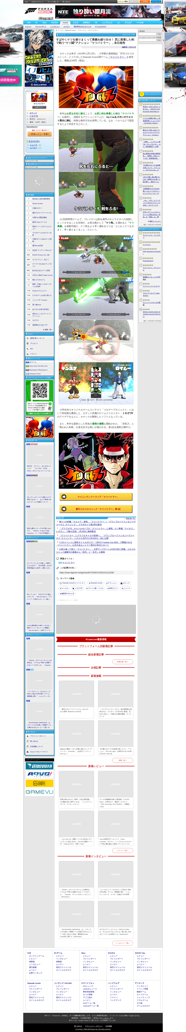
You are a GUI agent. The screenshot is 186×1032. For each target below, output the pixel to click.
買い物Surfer (36, 305)
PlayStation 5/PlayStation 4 (38, 370)
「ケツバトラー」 (117, 57)
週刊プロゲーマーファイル (42, 213)
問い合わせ (66, 2)
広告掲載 (108, 1026)
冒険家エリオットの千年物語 (151, 278)
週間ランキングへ (155, 221)
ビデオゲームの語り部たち (42, 295)
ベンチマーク (115, 1000)
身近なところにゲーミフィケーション (42, 315)
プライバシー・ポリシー (94, 1026)
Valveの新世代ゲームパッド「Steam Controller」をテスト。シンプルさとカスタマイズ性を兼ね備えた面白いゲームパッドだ (115, 841)
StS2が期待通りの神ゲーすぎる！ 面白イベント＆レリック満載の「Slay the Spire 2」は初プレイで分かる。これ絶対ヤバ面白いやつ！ (39, 628)
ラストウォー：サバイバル (151, 269)
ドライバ (33, 354)
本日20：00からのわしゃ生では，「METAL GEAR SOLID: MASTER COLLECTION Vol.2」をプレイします (151, 109)
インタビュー (55, 26)
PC (36, 22)
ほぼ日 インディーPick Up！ (42, 250)
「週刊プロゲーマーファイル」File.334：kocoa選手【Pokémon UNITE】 (74, 710)
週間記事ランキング (37, 338)
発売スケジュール (63, 967)
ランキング (156, 1)
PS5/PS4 (54, 22)
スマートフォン (87, 983)
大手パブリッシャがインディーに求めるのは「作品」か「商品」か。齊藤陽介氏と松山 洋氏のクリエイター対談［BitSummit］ (152, 214)
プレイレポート (40, 26)
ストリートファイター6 (151, 286)
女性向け (86, 22)
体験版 (32, 962)
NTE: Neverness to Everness (152, 252)
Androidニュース (90, 989)
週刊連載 (33, 967)
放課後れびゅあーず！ (40, 325)
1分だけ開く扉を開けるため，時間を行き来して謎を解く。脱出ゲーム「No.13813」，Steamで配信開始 (151, 179)
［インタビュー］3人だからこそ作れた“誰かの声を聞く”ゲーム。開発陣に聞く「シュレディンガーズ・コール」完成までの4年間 (39, 694)
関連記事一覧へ (131, 518)
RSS (26, 2)
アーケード (139, 983)
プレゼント (34, 343)
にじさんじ (147, 244)
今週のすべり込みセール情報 (42, 240)
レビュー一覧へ (122, 850)
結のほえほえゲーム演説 (41, 270)
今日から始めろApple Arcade (42, 275)
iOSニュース (88, 986)
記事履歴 (145, 1)
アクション (112, 583)
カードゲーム (142, 994)
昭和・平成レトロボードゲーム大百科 (42, 285)
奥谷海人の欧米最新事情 (41, 199)
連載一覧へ (49, 329)
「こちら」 (106, 1018)
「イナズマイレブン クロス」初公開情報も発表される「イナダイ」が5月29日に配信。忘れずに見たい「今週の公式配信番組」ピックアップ (115, 712)
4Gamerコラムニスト (39, 291)
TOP (29, 22)
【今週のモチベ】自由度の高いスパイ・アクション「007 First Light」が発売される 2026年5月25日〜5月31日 (115, 751)
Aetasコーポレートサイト (39, 752)
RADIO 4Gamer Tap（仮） (41, 255)
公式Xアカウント (38, 2)
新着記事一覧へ (122, 662)
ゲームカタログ (100, 26)
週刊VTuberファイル (39, 222)
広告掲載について (36, 746)
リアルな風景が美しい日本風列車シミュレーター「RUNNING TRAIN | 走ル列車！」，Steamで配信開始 (151, 120)
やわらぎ (67, 593)
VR (96, 22)
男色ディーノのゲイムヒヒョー (42, 228)
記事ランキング (35, 973)
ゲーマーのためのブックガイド (42, 265)
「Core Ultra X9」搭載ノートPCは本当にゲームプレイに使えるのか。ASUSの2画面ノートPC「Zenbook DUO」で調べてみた (76, 841)
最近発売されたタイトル (82, 26)
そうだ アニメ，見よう (40, 259)
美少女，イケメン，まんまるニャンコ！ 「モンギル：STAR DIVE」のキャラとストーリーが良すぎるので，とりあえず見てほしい (39, 468)
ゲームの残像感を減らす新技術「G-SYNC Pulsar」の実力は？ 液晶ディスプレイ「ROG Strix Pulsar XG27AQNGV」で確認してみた (114, 802)
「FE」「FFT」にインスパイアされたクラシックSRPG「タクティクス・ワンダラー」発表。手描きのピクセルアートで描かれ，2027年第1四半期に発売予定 (151, 202)
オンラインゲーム (36, 956)
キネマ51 (35, 320)
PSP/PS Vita (140, 953)
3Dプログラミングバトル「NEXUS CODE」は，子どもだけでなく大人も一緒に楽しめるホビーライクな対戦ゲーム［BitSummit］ (115, 931)
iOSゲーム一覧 (89, 1003)
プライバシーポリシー (38, 736)
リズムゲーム (142, 1000)
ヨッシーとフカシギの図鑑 (151, 304)
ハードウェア (107, 22)
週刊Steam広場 (37, 245)
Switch (65, 23)
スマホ (75, 22)
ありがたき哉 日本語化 (40, 309)
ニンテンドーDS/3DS (63, 983)
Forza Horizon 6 (148, 261)
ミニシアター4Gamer (39, 300)
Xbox (44, 22)
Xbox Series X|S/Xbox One (39, 366)
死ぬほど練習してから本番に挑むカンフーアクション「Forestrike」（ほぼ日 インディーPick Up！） (76, 751)
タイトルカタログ (63, 970)
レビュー (28, 26)
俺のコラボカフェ (38, 280)
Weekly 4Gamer (37, 203)
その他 (139, 1003)
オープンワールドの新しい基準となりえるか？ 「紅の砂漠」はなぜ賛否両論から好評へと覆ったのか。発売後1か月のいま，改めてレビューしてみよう (39, 565)
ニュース (33, 145)
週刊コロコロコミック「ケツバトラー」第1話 (98, 509)
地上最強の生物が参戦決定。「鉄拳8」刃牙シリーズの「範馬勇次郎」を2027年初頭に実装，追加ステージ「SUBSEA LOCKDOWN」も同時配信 (151, 156)
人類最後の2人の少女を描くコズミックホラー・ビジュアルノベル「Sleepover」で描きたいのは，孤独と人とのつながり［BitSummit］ (151, 191)
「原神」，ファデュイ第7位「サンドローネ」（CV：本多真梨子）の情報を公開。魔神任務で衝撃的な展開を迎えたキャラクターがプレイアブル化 (152, 144)
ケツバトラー (39, 104)
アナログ (128, 22)
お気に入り (134, 1)
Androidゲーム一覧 (91, 1006)
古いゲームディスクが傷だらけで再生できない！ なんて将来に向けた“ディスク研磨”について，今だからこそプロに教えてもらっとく (39, 499)
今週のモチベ (37, 208)
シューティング (143, 997)
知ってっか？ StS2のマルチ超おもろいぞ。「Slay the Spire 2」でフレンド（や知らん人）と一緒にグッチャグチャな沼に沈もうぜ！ (39, 596)
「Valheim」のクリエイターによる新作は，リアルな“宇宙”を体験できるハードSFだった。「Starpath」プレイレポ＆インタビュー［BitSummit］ (39, 662)
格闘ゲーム (141, 992)
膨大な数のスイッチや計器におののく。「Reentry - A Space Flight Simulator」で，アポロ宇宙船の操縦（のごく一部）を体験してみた (39, 530)
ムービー (67, 26)
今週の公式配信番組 (39, 217)
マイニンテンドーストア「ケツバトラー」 (98, 497)
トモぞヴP (33, 116)
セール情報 (87, 994)
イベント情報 (142, 989)
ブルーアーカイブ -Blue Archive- (151, 294)
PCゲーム (33, 362)
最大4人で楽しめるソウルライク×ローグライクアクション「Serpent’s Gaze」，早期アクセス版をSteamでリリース (152, 132)
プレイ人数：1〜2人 (96, 588)
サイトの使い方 (53, 2)
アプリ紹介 (87, 997)
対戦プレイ (113, 588)
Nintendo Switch (35, 374)
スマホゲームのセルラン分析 (42, 234)
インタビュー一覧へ (123, 943)
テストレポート (116, 989)
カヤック (33, 113)
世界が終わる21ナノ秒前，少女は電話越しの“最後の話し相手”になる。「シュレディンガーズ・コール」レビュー (76, 801)
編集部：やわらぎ (129, 47)
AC (118, 22)
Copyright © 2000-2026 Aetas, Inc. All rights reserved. (93, 1029)
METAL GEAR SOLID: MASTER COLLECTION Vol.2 (151, 314)
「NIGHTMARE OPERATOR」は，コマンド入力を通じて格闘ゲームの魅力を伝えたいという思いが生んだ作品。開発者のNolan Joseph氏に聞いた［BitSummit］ (39, 725)
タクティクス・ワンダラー (151, 236)
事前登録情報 (88, 992)
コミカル (64, 588)
